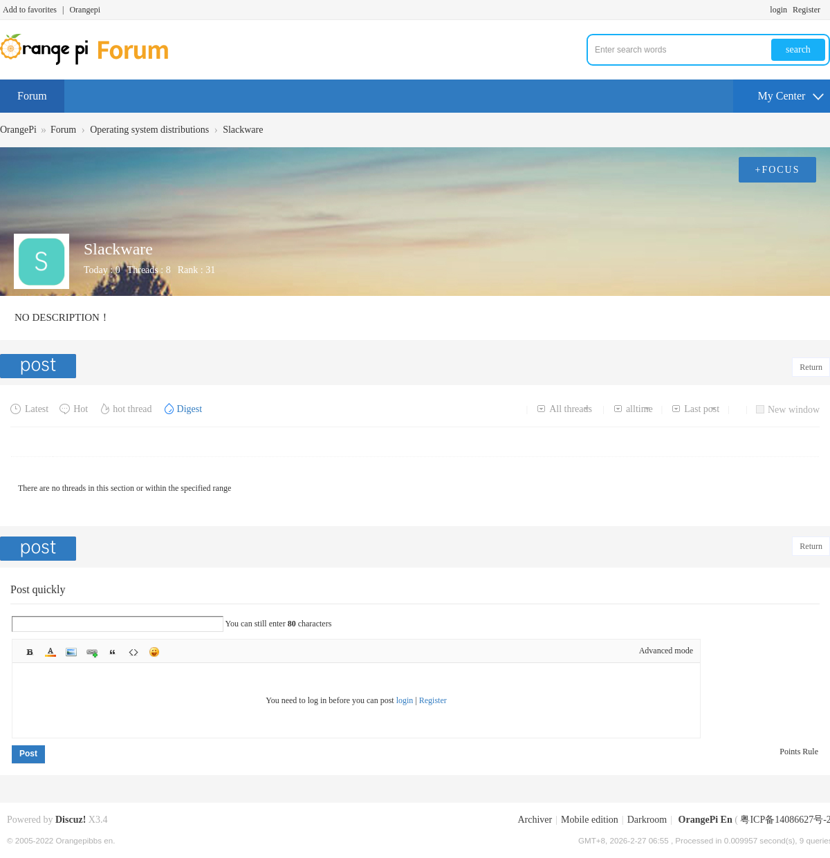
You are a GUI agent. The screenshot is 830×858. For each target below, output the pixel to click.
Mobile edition (589, 819)
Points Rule (799, 751)
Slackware (243, 129)
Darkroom (647, 819)
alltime (633, 409)
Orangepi (84, 10)
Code (133, 652)
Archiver (534, 819)
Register (806, 10)
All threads (564, 409)
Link (92, 652)
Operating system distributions (149, 129)
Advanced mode (666, 650)
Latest (29, 409)
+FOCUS (777, 170)
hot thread (124, 409)
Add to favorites (30, 10)
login (778, 10)
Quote (113, 652)
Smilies (154, 652)
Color (50, 652)
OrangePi (18, 129)
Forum (32, 96)
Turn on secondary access (826, 9)
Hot (73, 409)
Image (71, 652)
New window (788, 409)
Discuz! (70, 819)
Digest (183, 409)
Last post (695, 409)
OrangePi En (705, 819)
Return (811, 367)
